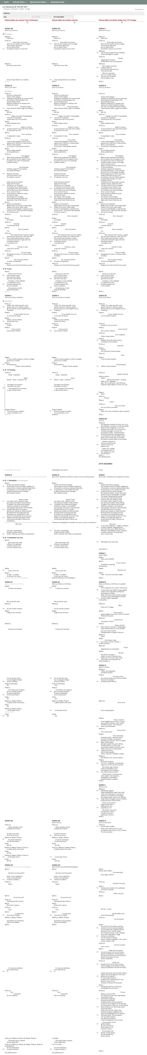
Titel (5, 17)
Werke (6, 2)
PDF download (139, 9)
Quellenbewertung (57, 2)
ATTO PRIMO (36, 17)
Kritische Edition (19, 2)
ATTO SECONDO (58, 17)
